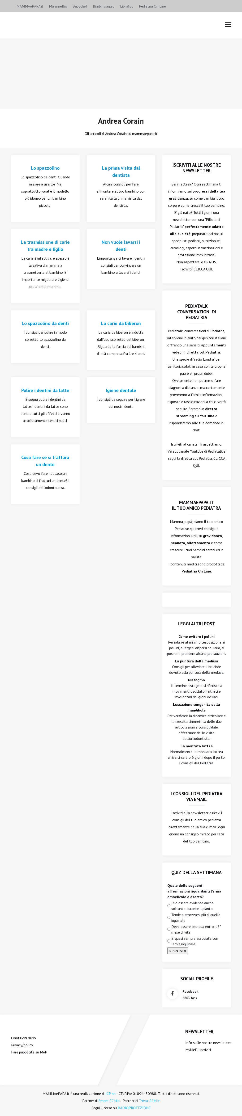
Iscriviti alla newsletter (189, 812)
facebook (190, 991)
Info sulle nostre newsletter (208, 1042)
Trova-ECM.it (149, 1100)
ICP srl (110, 1093)
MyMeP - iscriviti (198, 1049)
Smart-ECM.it (109, 1100)
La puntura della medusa (196, 661)
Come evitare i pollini (196, 636)
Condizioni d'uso (23, 1038)
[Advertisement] (121, 74)
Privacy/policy (22, 1045)
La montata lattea (197, 746)
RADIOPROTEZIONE (134, 1107)
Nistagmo (196, 680)
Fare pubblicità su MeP (29, 1052)
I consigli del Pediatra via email (196, 796)
